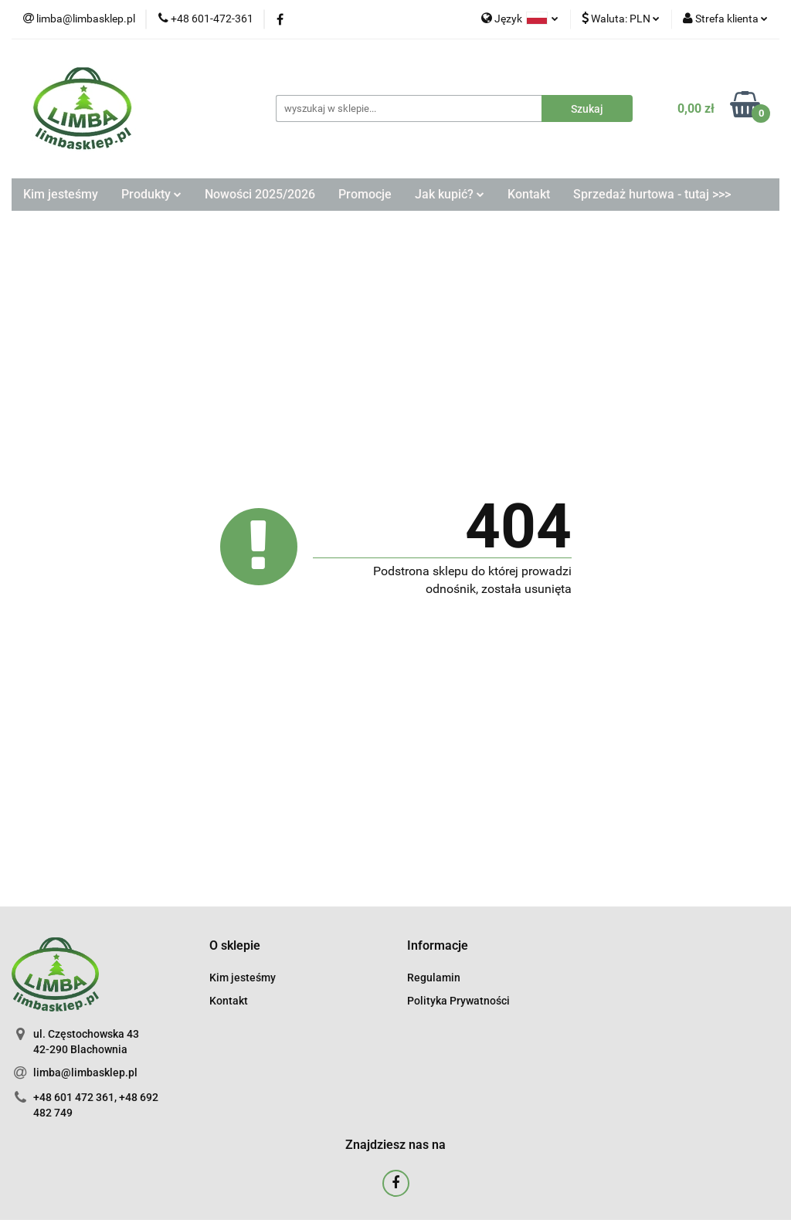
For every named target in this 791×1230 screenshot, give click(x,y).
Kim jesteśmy (60, 194)
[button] (234, 946)
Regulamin (433, 977)
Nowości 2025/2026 (260, 194)
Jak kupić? (449, 194)
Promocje (365, 194)
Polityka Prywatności (458, 1001)
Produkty (151, 194)
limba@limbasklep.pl (85, 1072)
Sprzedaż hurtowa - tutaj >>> (652, 194)
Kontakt (529, 194)
